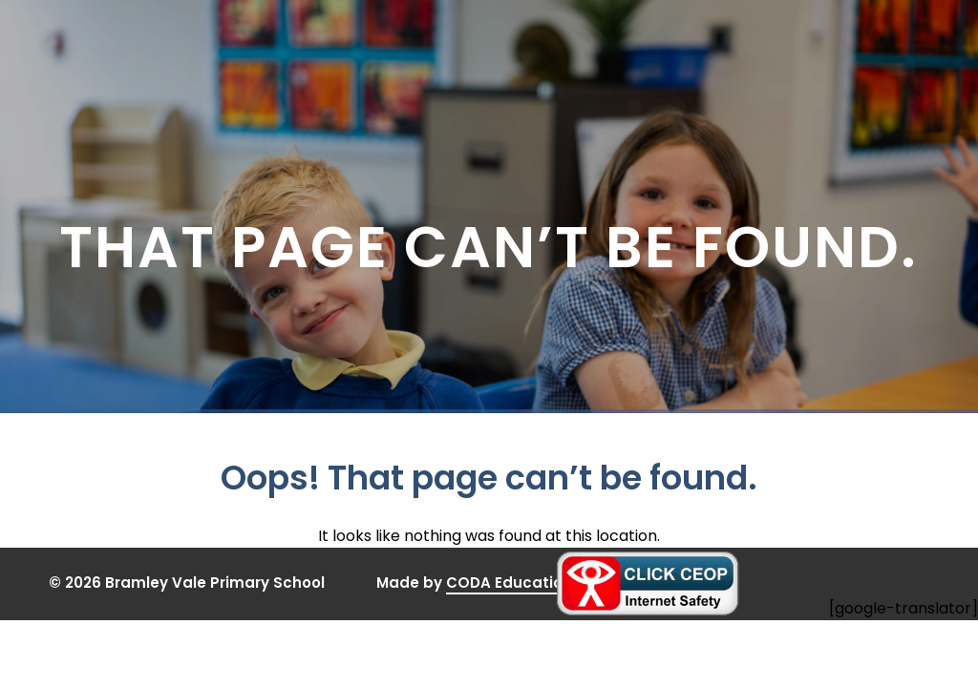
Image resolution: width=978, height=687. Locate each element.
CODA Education (509, 583)
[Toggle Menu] (853, 41)
